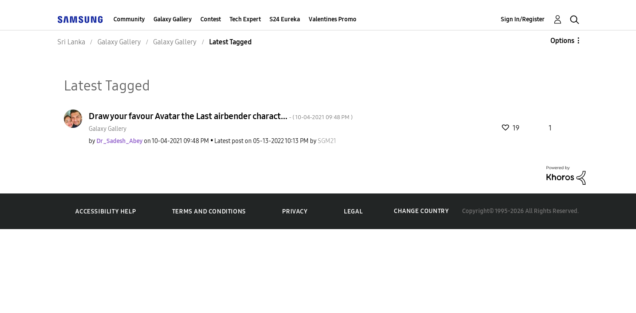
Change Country (421, 211)
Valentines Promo (332, 19)
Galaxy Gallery (172, 19)
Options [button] (562, 41)
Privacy (294, 211)
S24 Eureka (285, 19)
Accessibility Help (105, 211)
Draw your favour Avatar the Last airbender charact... (221, 116)
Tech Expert (245, 19)
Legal (353, 211)
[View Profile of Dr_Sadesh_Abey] (120, 141)
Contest (210, 19)
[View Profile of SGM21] (327, 141)
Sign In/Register (523, 19)
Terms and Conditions (209, 211)
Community (129, 19)
